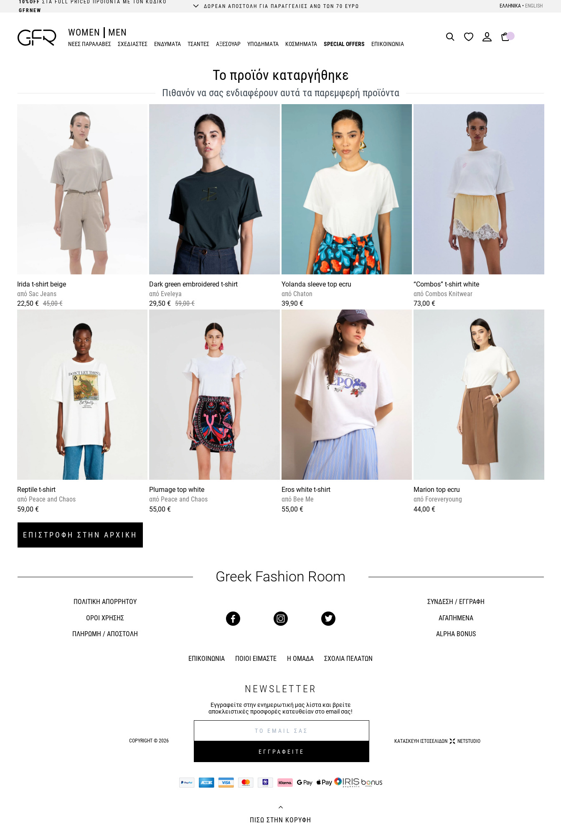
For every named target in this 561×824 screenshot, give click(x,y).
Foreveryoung (443, 499)
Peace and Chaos (51, 499)
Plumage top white (176, 490)
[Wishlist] (471, 37)
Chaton (302, 294)
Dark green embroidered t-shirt (193, 284)
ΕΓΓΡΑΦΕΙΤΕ (282, 751)
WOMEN (84, 32)
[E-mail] (281, 730)
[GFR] (37, 38)
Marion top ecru (437, 490)
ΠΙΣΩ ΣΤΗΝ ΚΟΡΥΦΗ (280, 820)
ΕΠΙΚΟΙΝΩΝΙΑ (387, 44)
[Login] (487, 40)
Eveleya (170, 294)
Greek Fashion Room (280, 576)
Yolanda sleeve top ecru (316, 284)
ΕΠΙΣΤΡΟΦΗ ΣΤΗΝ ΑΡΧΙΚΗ (80, 534)
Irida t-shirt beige (41, 284)
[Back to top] (281, 808)
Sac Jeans (41, 294)
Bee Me (303, 499)
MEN (117, 32)
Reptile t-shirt (36, 490)
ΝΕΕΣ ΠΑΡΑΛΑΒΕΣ (89, 44)
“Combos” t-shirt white (446, 284)
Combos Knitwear (448, 294)
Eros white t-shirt (306, 490)
